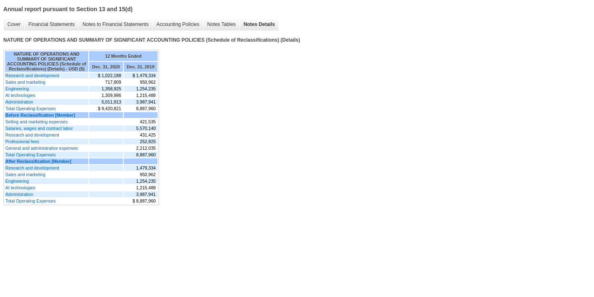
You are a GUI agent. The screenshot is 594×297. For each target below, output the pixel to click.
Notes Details (259, 24)
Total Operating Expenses (30, 108)
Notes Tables (221, 24)
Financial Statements (51, 24)
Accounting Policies (177, 24)
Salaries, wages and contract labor (39, 128)
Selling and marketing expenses (36, 121)
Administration (19, 101)
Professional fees (22, 141)
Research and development (32, 75)
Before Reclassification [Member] (40, 115)
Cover (14, 24)
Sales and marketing (25, 82)
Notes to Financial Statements (115, 24)
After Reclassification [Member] (38, 161)
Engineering (17, 88)
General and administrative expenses (41, 148)
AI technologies (20, 95)
